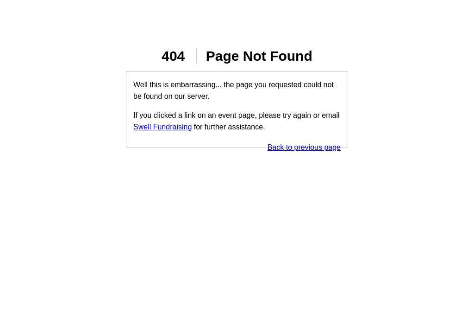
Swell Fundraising (162, 127)
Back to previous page (304, 147)
